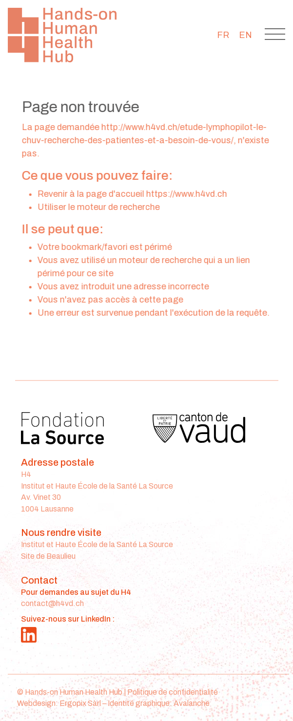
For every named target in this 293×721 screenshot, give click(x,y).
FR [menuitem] (223, 35)
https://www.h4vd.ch (187, 194)
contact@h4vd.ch (52, 603)
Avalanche (192, 703)
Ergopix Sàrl (80, 703)
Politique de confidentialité (172, 692)
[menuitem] (223, 35)
